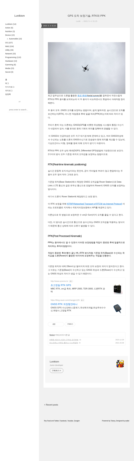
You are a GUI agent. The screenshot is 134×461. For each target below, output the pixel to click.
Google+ (77, 421)
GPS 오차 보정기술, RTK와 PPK (87, 15)
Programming (13, 57)
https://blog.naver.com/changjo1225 (65, 300)
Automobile (15, 39)
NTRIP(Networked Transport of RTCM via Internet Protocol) (94, 204)
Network (10, 54)
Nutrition (10, 31)
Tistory (113, 421)
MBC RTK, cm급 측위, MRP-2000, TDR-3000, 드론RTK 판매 (78, 290)
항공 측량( (88, 96)
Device (10, 35)
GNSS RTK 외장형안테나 (64, 304)
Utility (9, 50)
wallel (127, 421)
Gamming (10, 65)
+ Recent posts (51, 405)
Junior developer (56, 365)
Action (9, 28)
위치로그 (9, 91)
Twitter (56, 421)
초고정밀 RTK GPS (61, 285)
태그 (7, 83)
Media (9, 68)
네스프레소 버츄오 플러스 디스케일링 (63, 343)
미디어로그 (9, 87)
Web (9, 46)
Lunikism (19, 15)
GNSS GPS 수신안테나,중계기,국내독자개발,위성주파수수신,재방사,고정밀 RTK (78, 309)
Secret (9, 72)
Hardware (11, 61)
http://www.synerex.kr (59, 281)
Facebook (63, 421)
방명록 (8, 94)
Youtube (70, 421)
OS (9, 43)
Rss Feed (47, 421)
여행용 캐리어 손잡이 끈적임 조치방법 (63, 340)
